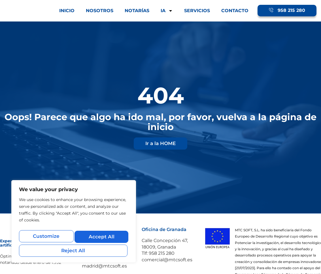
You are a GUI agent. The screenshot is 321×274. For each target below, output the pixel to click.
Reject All (100, 238)
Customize (45, 238)
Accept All (74, 250)
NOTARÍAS (137, 10)
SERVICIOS (197, 10)
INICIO (67, 10)
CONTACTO (234, 10)
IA (167, 11)
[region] (73, 224)
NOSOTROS (99, 10)
